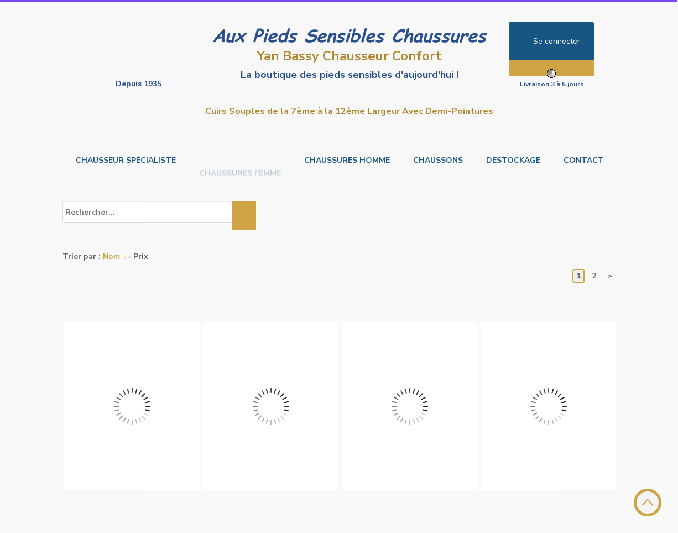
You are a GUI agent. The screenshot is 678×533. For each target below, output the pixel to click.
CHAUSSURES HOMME (347, 160)
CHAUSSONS (438, 160)
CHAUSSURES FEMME (240, 160)
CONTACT (584, 160)
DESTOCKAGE (513, 160)
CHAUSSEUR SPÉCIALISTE (126, 160)
